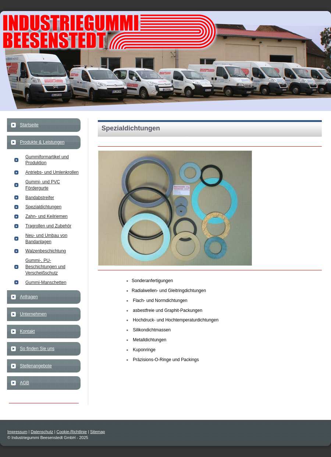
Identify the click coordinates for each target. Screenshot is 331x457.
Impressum (17, 431)
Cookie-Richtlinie (72, 431)
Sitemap (97, 431)
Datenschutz (42, 431)
